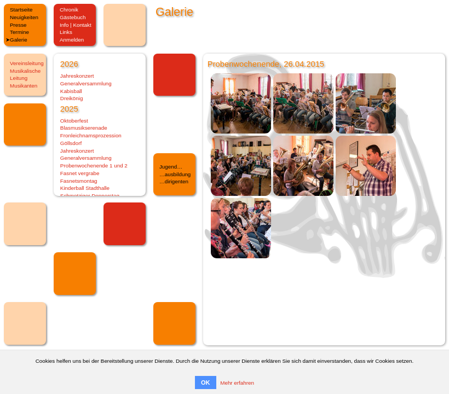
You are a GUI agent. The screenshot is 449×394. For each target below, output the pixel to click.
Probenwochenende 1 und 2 (94, 166)
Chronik (69, 10)
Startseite (21, 10)
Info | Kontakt (75, 25)
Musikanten (23, 86)
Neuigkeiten (24, 17)
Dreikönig (71, 98)
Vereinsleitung (27, 63)
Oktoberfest (74, 121)
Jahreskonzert (77, 76)
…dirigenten (173, 181)
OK (205, 382)
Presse (18, 25)
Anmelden (72, 40)
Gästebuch (73, 17)
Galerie (18, 40)
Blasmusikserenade (83, 128)
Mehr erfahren (237, 383)
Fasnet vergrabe (80, 173)
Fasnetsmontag (78, 181)
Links (66, 32)
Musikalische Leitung (25, 75)
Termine (19, 32)
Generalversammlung (86, 83)
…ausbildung (175, 174)
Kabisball (71, 91)
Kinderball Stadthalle (85, 188)
